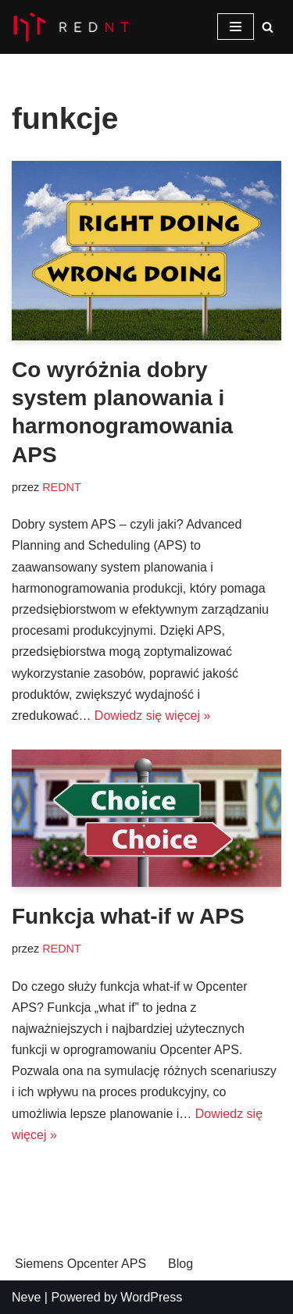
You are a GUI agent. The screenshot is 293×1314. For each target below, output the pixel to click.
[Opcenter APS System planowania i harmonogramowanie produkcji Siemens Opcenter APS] (70, 27)
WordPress (151, 1297)
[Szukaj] (267, 27)
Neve (26, 1297)
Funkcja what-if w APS (128, 916)
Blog (180, 1263)
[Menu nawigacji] (235, 26)
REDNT (61, 487)
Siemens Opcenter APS (80, 1263)
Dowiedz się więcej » (153, 715)
